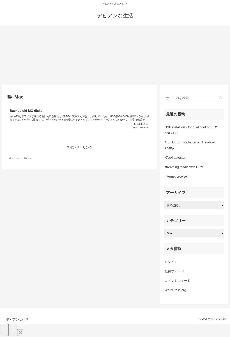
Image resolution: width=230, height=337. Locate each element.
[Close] (20, 332)
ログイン (171, 262)
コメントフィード (177, 281)
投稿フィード (174, 271)
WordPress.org (175, 290)
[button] (220, 98)
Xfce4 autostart (175, 157)
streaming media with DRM (184, 167)
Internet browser (176, 176)
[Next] (13, 330)
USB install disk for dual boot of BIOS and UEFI (191, 130)
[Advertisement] (115, 55)
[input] (194, 98)
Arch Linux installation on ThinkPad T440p (190, 145)
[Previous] (4, 330)
